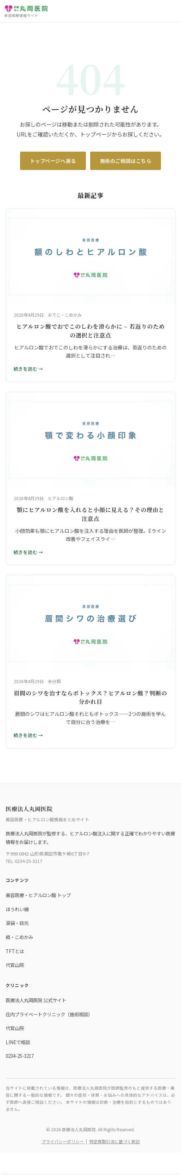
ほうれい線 (17, 909)
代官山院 (15, 964)
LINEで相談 (18, 1042)
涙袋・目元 (17, 922)
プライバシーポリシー (63, 1141)
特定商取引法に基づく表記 (114, 1141)
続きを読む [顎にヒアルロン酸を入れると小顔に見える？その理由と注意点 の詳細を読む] (26, 552)
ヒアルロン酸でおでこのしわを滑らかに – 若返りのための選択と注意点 (90, 330)
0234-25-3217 (28, 861)
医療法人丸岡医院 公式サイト (36, 1000)
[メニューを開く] (170, 11)
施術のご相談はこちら (125, 160)
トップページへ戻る (53, 160)
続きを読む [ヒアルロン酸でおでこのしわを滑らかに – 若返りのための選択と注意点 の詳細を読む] (26, 368)
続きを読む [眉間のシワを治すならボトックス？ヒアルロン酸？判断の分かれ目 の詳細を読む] (26, 735)
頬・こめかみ (19, 936)
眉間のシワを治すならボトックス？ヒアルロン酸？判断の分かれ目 (90, 697)
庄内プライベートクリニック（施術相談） (49, 1014)
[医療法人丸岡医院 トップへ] (26, 11)
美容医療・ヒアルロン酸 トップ (38, 895)
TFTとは (15, 951)
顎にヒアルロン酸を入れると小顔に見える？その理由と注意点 (90, 514)
